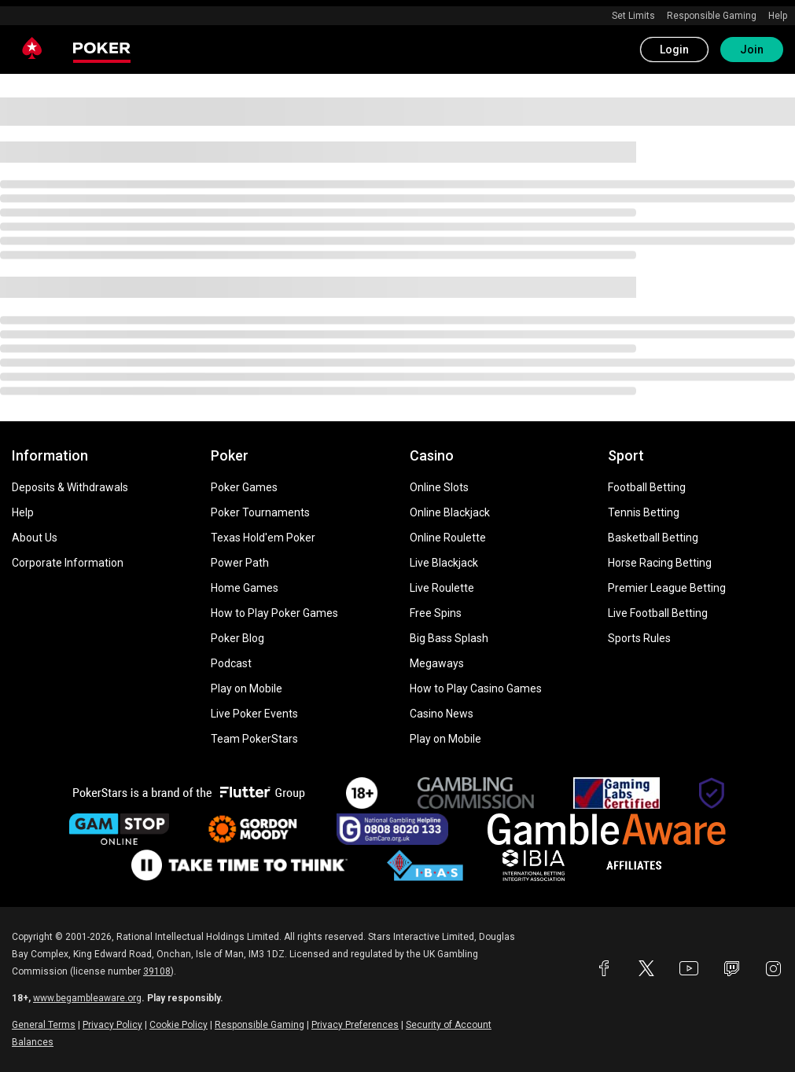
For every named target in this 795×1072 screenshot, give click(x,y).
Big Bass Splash (449, 638)
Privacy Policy (112, 1024)
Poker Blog (237, 638)
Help (777, 15)
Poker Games (244, 487)
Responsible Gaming (711, 15)
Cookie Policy (178, 1024)
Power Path (240, 562)
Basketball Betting (653, 537)
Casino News (441, 713)
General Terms (43, 1024)
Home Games (244, 588)
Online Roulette (448, 537)
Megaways (437, 663)
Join (752, 49)
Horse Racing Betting (660, 562)
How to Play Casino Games (476, 688)
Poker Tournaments (260, 512)
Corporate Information (67, 562)
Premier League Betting (667, 588)
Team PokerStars (254, 738)
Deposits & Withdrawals (70, 487)
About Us (34, 537)
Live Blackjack (444, 562)
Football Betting (647, 487)
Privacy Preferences (355, 1024)
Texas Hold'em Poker (263, 537)
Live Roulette (442, 588)
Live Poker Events (254, 713)
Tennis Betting (643, 512)
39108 (157, 971)
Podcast (231, 663)
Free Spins (436, 613)
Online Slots (439, 487)
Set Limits (633, 15)
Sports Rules (639, 638)
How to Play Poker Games (274, 613)
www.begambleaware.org (87, 998)
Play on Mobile (246, 688)
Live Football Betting (658, 613)
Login (674, 49)
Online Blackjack (450, 512)
